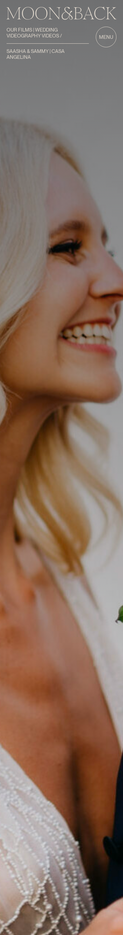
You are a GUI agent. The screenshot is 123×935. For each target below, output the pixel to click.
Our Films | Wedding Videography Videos (33, 33)
